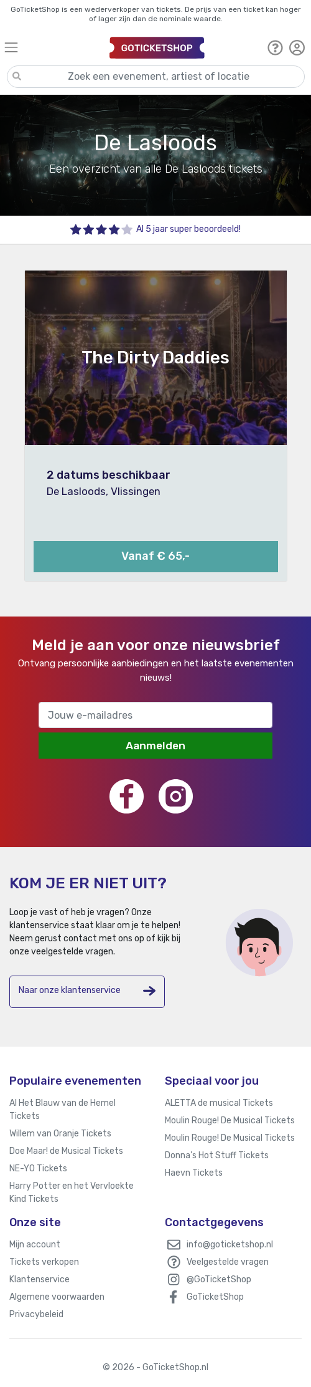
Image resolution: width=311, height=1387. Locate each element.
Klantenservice (39, 1279)
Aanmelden (155, 745)
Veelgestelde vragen (228, 1262)
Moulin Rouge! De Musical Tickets (230, 1120)
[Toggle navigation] (51, 47)
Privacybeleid (36, 1314)
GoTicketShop (215, 1297)
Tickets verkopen (44, 1262)
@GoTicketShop (219, 1279)
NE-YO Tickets (38, 1168)
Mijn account (34, 1244)
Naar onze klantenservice (87, 991)
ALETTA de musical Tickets (219, 1103)
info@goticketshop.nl (230, 1244)
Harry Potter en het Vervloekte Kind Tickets (71, 1192)
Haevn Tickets (194, 1173)
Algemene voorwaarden (56, 1297)
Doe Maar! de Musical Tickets (66, 1151)
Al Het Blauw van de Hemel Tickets (62, 1109)
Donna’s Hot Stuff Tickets (217, 1155)
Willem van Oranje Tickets (60, 1133)
